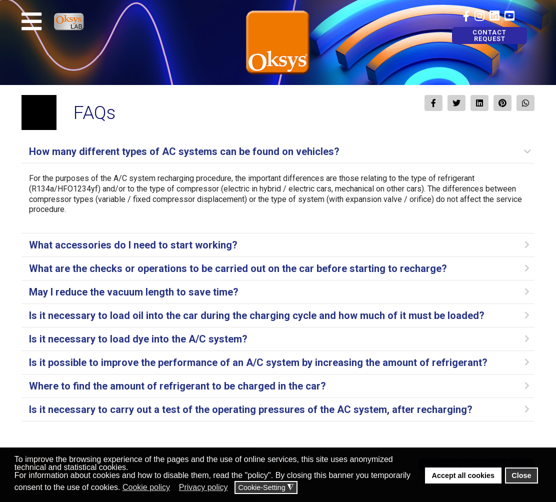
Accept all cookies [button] (463, 476)
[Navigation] (32, 21)
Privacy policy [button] (203, 487)
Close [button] (521, 476)
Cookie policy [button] (146, 487)
